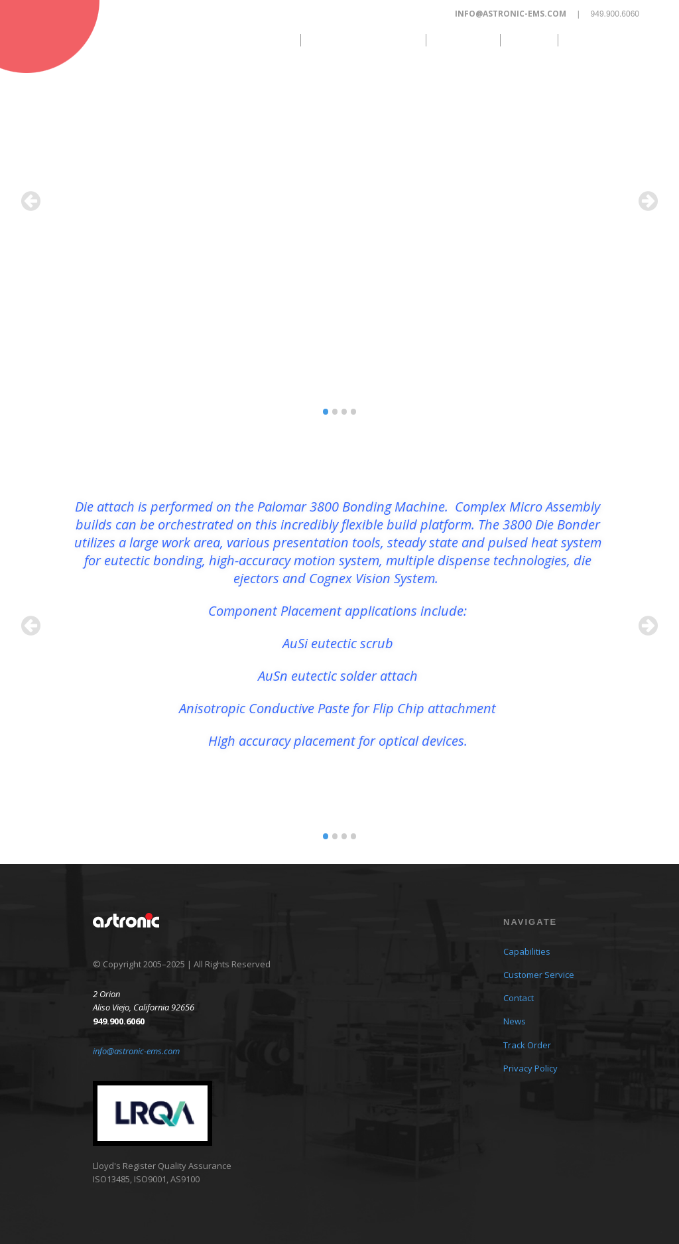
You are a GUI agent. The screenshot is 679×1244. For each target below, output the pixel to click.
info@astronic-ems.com (510, 13)
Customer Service (362, 40)
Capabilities (253, 40)
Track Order (605, 40)
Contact (462, 40)
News (528, 40)
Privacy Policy (530, 1068)
